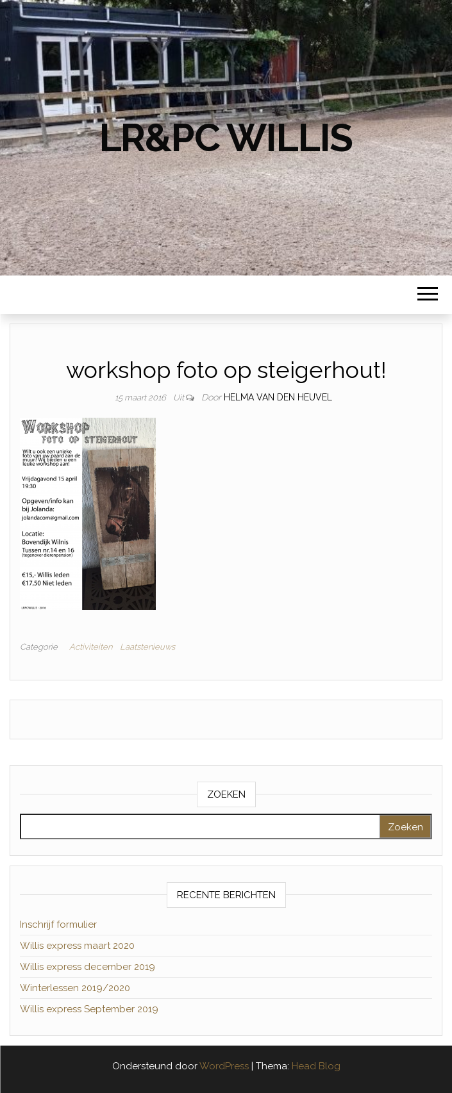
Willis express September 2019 (89, 1009)
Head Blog (316, 1066)
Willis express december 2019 (87, 967)
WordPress (224, 1066)
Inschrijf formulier (58, 924)
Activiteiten (90, 647)
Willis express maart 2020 (77, 945)
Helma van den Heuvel (278, 397)
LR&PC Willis (226, 137)
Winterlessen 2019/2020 (75, 988)
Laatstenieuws (147, 647)
